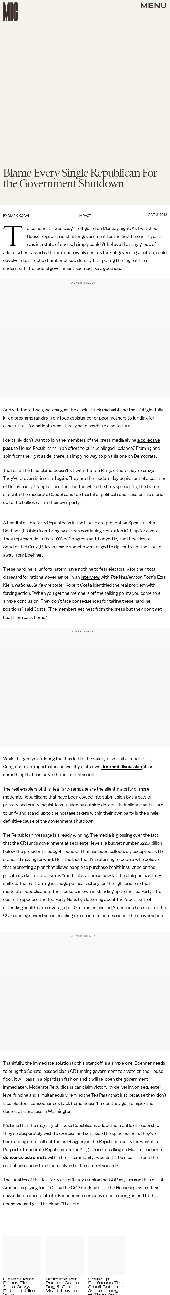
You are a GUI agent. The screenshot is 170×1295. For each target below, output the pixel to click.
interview (90, 577)
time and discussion (121, 766)
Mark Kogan (19, 216)
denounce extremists (25, 1157)
